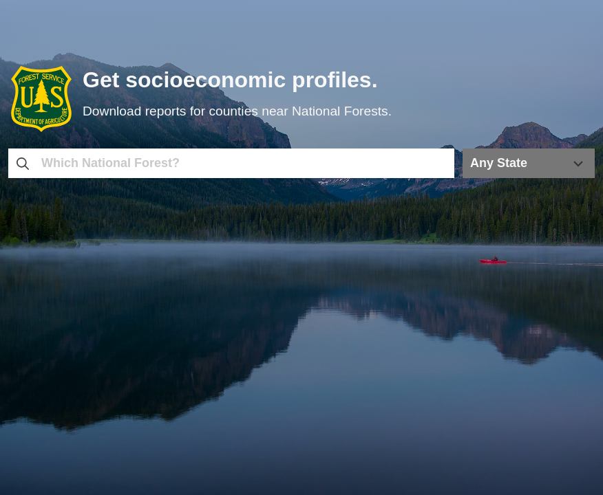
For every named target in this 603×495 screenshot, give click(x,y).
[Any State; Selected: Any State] (529, 163)
